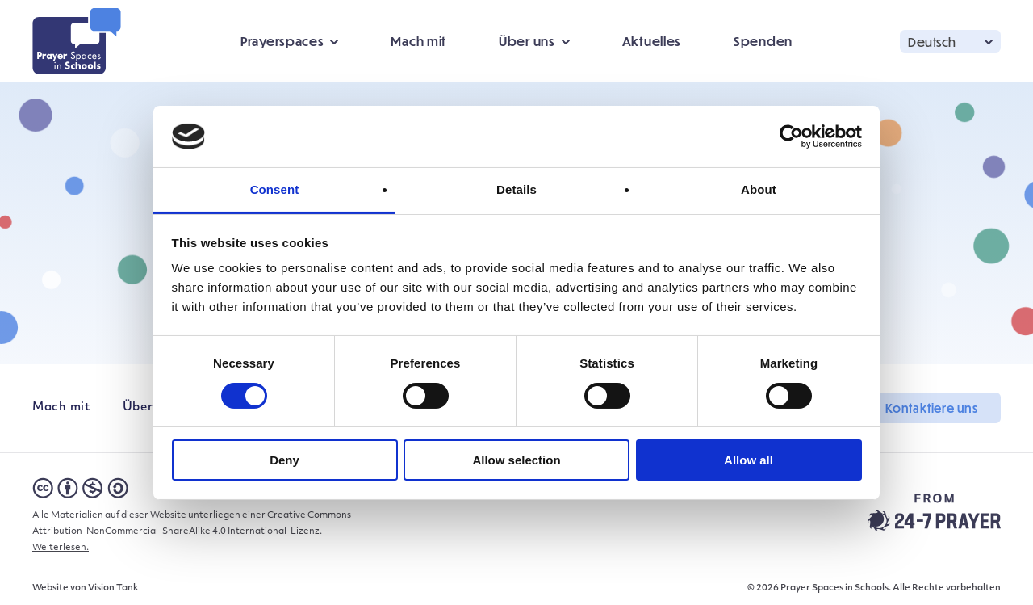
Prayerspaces (282, 40)
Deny (284, 460)
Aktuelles (651, 40)
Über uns (527, 40)
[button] (950, 41)
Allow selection (516, 460)
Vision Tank (113, 588)
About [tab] (758, 189)
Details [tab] (516, 189)
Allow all (748, 460)
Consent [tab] (274, 189)
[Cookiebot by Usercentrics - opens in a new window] (791, 136)
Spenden (763, 40)
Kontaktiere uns (931, 408)
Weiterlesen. (60, 548)
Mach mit (418, 40)
